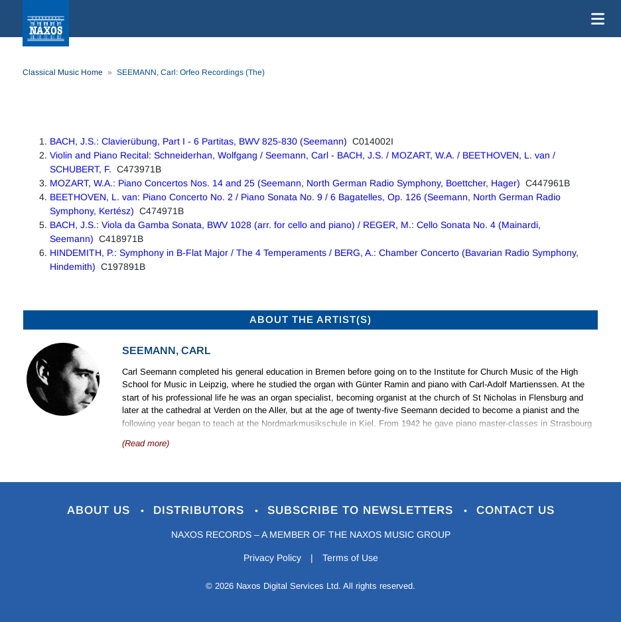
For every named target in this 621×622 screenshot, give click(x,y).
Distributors (200, 510)
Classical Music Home (63, 72)
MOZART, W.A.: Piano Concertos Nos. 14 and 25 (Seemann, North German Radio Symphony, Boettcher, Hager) (285, 183)
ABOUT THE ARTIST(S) (310, 319)
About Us (100, 510)
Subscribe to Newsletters (362, 510)
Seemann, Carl (166, 350)
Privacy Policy (272, 557)
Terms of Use (350, 557)
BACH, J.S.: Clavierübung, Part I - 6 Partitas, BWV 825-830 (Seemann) (198, 141)
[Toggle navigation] (595, 18)
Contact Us (515, 510)
